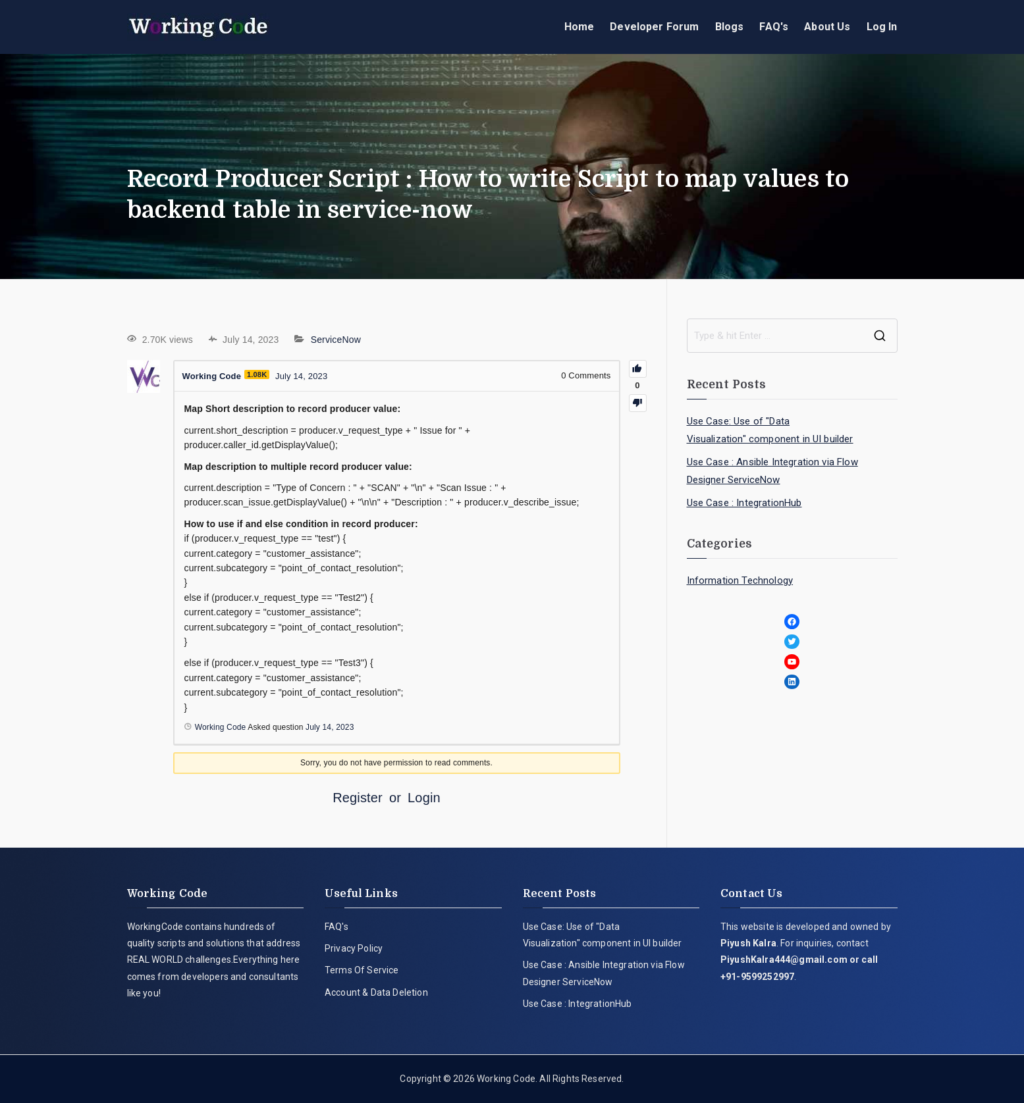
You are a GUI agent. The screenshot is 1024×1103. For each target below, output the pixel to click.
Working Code (506, 1078)
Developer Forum (654, 26)
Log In (882, 26)
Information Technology (740, 580)
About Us (827, 26)
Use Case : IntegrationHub (744, 503)
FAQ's (773, 26)
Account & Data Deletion (376, 992)
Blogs (729, 26)
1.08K (257, 374)
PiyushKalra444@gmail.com (784, 959)
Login (424, 797)
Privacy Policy (354, 948)
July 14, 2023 (330, 727)
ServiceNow (336, 339)
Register (358, 797)
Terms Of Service (362, 970)
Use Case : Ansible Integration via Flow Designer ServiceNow (772, 471)
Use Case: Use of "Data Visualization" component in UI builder (770, 430)
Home (579, 26)
